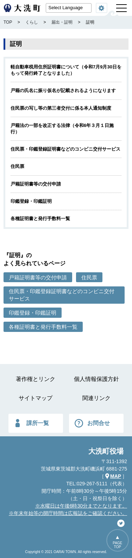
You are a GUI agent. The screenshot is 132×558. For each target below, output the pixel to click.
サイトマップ (35, 398)
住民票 (17, 166)
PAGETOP (117, 545)
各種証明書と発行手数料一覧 (40, 218)
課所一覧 (37, 423)
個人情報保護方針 (96, 379)
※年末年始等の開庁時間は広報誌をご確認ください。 (68, 513)
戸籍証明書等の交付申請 (36, 184)
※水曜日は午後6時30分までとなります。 (81, 506)
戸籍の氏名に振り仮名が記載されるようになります (63, 90)
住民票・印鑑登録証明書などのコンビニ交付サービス (65, 149)
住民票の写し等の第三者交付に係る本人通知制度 (61, 108)
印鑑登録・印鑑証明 (31, 201)
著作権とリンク (35, 379)
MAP (115, 476)
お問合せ (98, 423)
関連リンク (96, 398)
